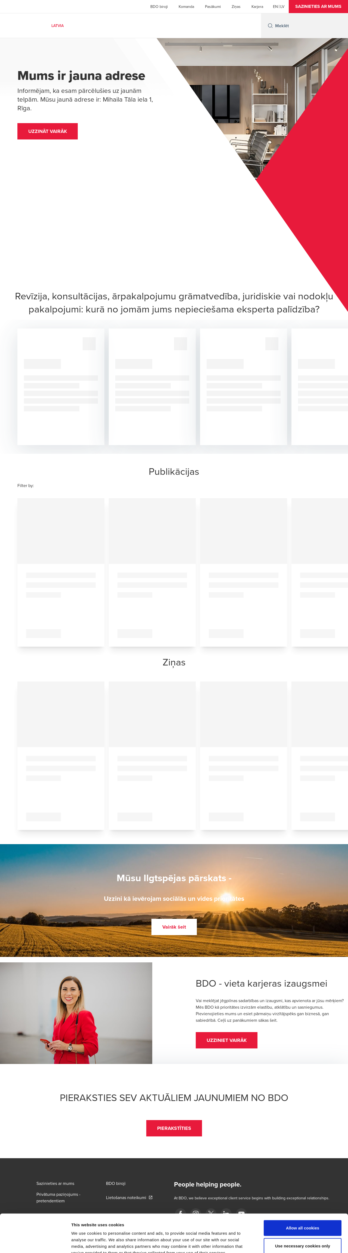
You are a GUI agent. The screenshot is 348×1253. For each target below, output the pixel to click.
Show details (285, 1242)
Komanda (186, 6)
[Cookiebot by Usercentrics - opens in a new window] (35, 1242)
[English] (275, 6)
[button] (318, 6)
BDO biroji (159, 6)
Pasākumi (213, 6)
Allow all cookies (302, 1195)
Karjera (257, 6)
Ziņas (236, 6)
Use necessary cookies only (302, 1213)
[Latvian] (282, 6)
